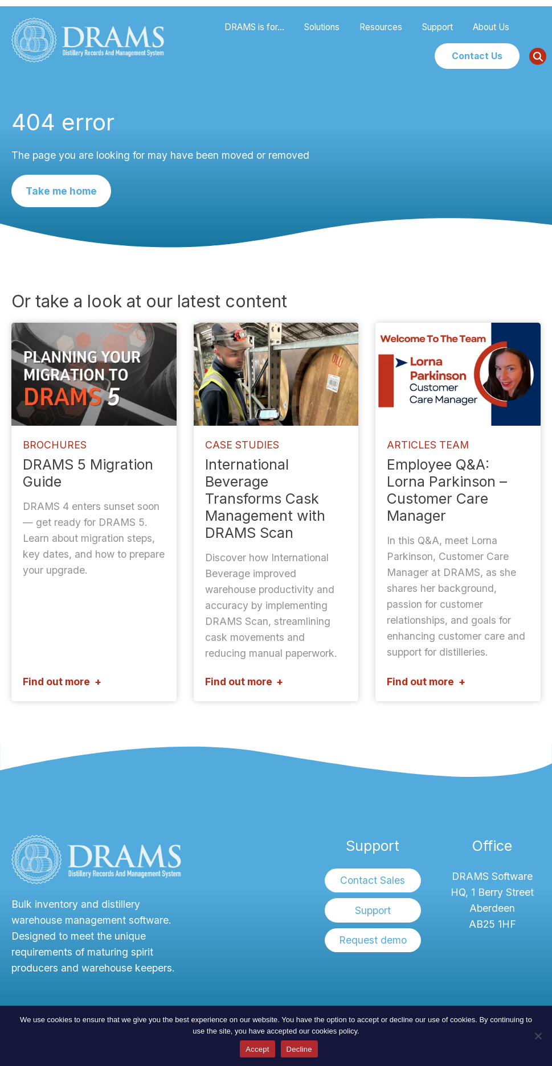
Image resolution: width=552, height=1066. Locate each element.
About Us (491, 27)
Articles (411, 445)
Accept (257, 1049)
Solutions (322, 27)
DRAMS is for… (254, 27)
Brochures (55, 445)
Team (454, 445)
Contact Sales (372, 880)
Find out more (56, 682)
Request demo (373, 940)
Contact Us (477, 56)
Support (437, 27)
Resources (380, 27)
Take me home (61, 191)
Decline (299, 1049)
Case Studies (242, 445)
